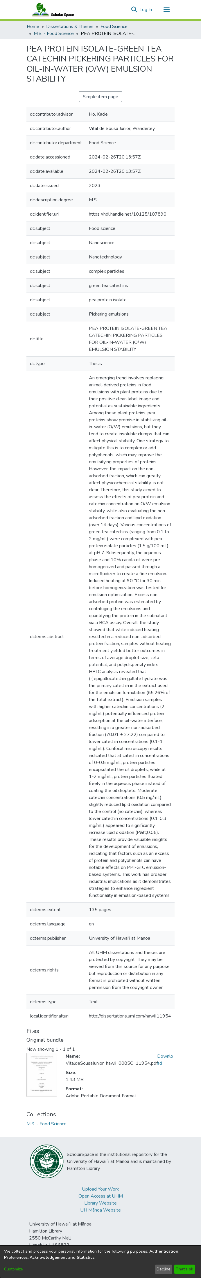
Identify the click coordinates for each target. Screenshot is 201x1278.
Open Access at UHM (100, 1196)
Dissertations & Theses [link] (70, 26)
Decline (164, 1269)
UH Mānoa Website (100, 1210)
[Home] (51, 9)
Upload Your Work (100, 1189)
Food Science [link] (114, 26)
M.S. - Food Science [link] (54, 33)
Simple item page (100, 97)
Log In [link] (145, 9)
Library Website (100, 1203)
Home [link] (33, 26)
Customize (13, 1269)
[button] (134, 9)
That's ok (184, 1269)
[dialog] (100, 1261)
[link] (46, 1124)
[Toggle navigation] (166, 9)
